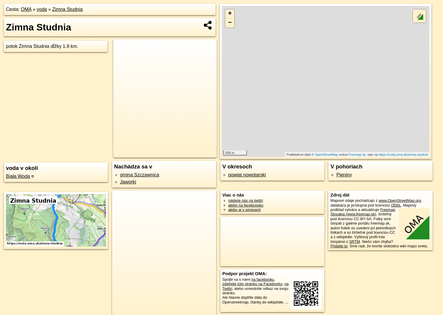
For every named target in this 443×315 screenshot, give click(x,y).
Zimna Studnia (67, 9)
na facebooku (262, 279)
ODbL (396, 205)
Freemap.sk (357, 154)
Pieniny (344, 174)
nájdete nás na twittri (245, 200)
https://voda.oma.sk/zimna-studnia (403, 154)
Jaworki (128, 181)
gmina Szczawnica (139, 174)
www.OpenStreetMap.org (400, 200)
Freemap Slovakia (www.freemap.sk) (362, 211)
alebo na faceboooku (245, 205)
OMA (26, 9)
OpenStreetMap (326, 154)
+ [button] (230, 13)
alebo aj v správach (244, 209)
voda (42, 9)
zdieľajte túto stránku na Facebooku (252, 284)
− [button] (230, 23)
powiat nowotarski (247, 174)
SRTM (354, 241)
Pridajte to (338, 246)
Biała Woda (18, 176)
